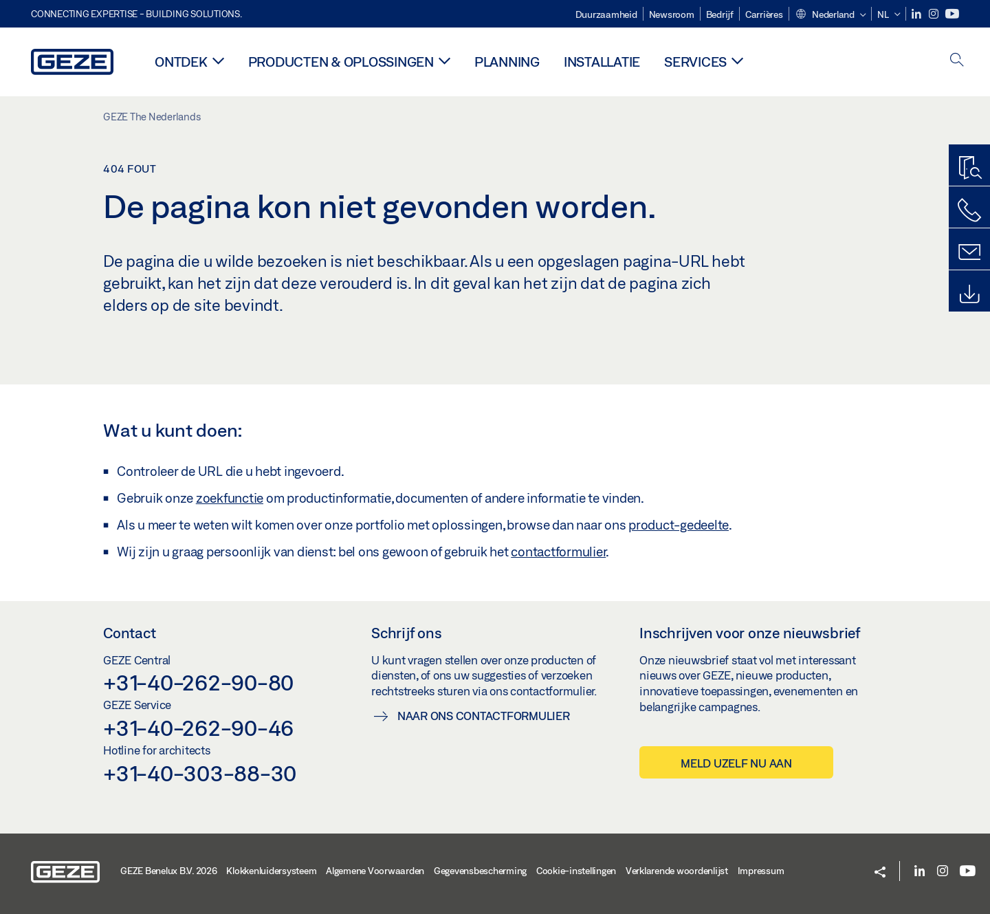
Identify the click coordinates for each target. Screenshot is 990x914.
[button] (830, 15)
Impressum (761, 870)
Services (695, 61)
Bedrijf (720, 14)
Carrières (764, 14)
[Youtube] (952, 14)
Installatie (602, 61)
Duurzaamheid (606, 14)
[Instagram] (934, 14)
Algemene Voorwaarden (375, 870)
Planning (507, 61)
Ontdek (181, 61)
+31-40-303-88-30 (199, 773)
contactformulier (558, 551)
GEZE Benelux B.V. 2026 (168, 870)
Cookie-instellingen (576, 870)
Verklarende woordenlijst (677, 870)
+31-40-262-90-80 (198, 682)
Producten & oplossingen (341, 61)
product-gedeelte (678, 524)
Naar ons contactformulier (483, 715)
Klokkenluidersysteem (271, 870)
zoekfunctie (229, 497)
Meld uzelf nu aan (736, 763)
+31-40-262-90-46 (198, 727)
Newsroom (671, 14)
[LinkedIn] (917, 14)
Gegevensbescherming (480, 870)
